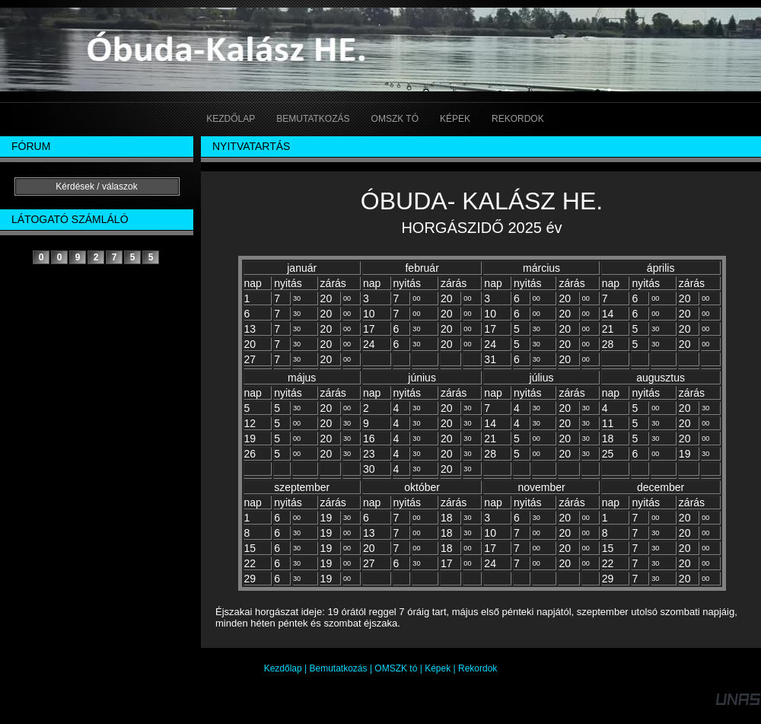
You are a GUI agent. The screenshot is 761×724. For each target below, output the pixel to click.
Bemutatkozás (339, 668)
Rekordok (477, 668)
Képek (438, 668)
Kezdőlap (283, 668)
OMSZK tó (395, 668)
